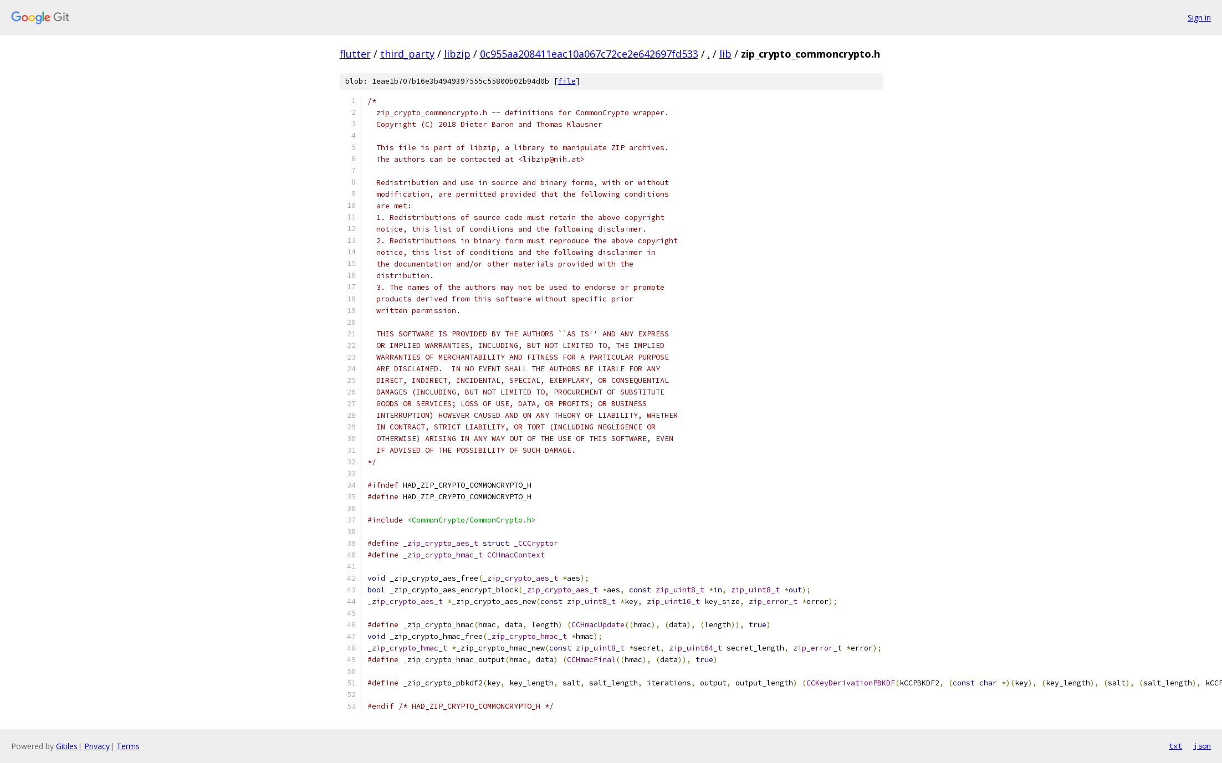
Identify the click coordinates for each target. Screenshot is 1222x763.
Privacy (97, 746)
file (567, 81)
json (1202, 746)
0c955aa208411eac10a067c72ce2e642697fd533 (589, 53)
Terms (128, 746)
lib (725, 53)
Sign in (1199, 17)
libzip (457, 53)
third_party (407, 53)
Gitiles (67, 746)
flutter (355, 53)
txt (1175, 746)
